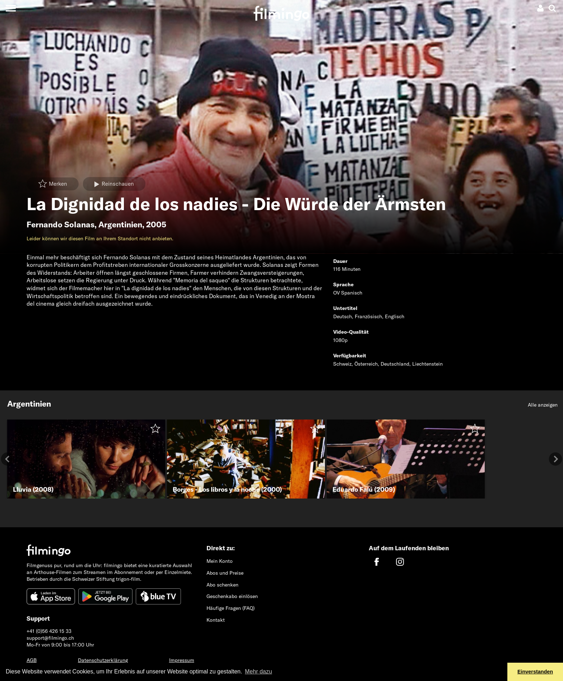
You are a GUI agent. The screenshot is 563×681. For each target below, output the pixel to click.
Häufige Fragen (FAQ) (230, 608)
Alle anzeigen (543, 405)
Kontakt (215, 620)
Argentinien (120, 224)
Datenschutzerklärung (103, 660)
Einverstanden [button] (535, 672)
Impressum (181, 660)
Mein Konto (219, 561)
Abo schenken (222, 585)
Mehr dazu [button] (258, 671)
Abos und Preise (224, 573)
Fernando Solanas (60, 224)
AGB (32, 660)
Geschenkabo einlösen (232, 596)
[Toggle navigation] (10, 8)
